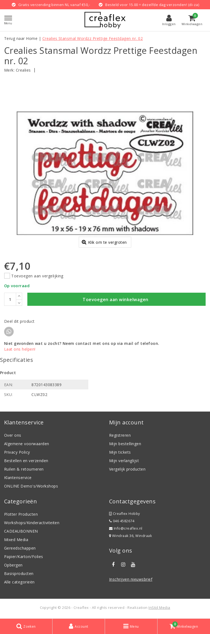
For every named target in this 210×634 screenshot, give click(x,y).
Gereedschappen (20, 548)
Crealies (23, 70)
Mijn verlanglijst (124, 461)
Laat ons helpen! (20, 350)
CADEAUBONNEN (21, 532)
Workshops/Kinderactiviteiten (31, 523)
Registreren (120, 436)
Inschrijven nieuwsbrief (130, 580)
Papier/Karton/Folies (23, 557)
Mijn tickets (120, 453)
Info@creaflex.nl (125, 529)
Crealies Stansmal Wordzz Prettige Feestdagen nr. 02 (92, 38)
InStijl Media (159, 608)
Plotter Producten (21, 515)
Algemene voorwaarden (26, 444)
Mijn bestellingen (125, 444)
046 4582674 (121, 521)
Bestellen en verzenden (26, 461)
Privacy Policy (17, 453)
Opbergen (13, 565)
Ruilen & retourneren (24, 469)
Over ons (12, 436)
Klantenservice (18, 478)
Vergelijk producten (127, 469)
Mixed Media (16, 540)
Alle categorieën (19, 582)
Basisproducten (19, 574)
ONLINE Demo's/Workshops (31, 486)
